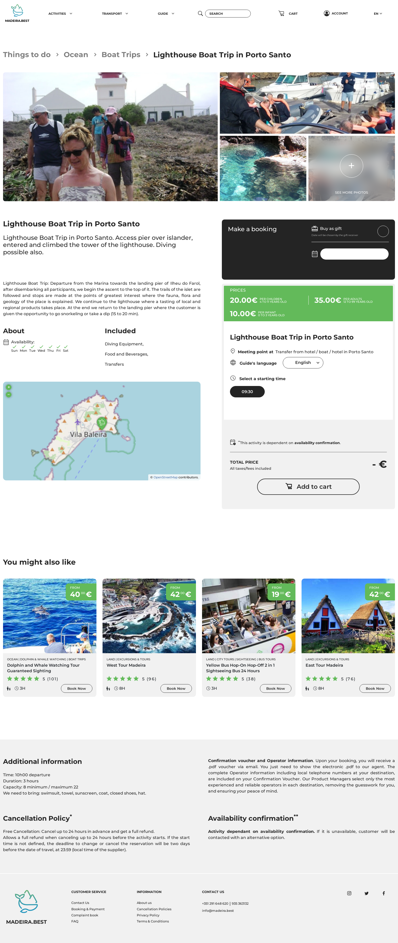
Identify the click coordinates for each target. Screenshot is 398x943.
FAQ (74, 921)
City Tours (225, 659)
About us (144, 903)
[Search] (228, 14)
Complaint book (84, 915)
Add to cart (308, 486)
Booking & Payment (88, 909)
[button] (71, 13)
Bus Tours (267, 659)
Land (111, 659)
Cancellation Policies (154, 909)
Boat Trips (121, 54)
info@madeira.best (218, 911)
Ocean (76, 54)
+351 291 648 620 (215, 903)
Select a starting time (258, 378)
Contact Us (80, 903)
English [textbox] (303, 362)
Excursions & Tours (133, 659)
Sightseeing (246, 659)
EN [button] (376, 13)
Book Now (76, 689)
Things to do (27, 54)
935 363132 (240, 903)
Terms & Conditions (153, 921)
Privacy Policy (148, 915)
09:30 (247, 391)
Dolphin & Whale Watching (43, 659)
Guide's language (253, 363)
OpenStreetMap (166, 477)
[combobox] (303, 362)
